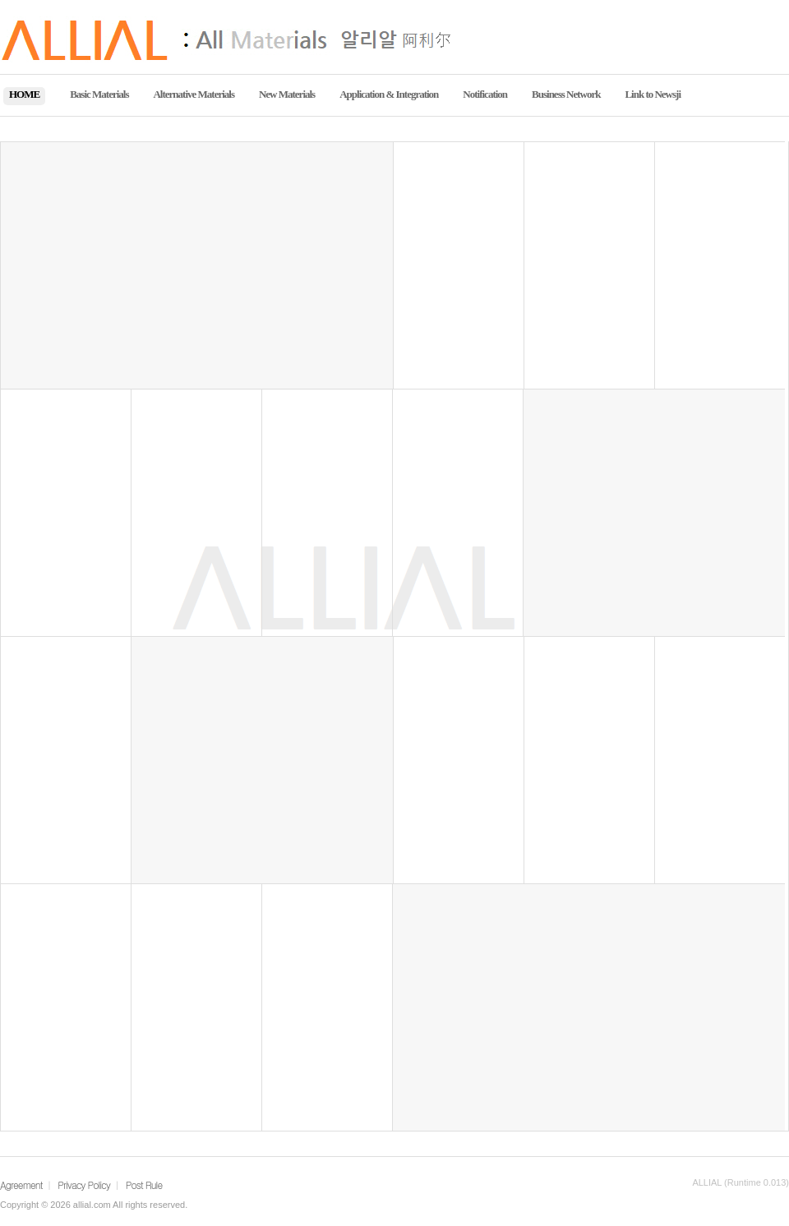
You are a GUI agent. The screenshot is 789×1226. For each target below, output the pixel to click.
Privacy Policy (84, 1184)
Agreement (21, 1184)
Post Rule (144, 1184)
